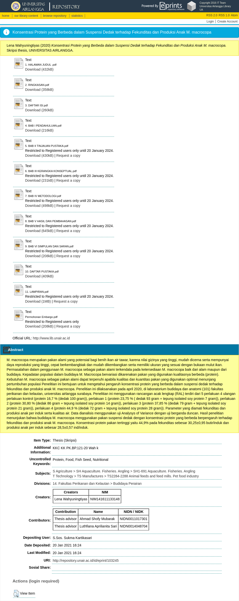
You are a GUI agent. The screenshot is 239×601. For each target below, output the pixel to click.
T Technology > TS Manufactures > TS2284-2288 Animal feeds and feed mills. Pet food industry (126, 476)
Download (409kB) (39, 276)
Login (210, 21)
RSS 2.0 (212, 15)
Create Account (227, 21)
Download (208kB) (39, 256)
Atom (234, 15)
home (5, 16)
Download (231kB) (39, 180)
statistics (77, 16)
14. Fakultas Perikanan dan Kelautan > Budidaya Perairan (97, 483)
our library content (26, 16)
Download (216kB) (39, 130)
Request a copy (68, 155)
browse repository (55, 16)
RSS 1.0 (224, 15)
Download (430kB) (39, 155)
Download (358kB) (39, 90)
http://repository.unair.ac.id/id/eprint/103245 (86, 560)
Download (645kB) (39, 231)
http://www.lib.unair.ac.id (51, 338)
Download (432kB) (39, 69)
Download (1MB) (38, 301)
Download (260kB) (39, 110)
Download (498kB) (39, 206)
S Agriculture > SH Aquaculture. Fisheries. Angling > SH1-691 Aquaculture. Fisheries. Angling (124, 471)
